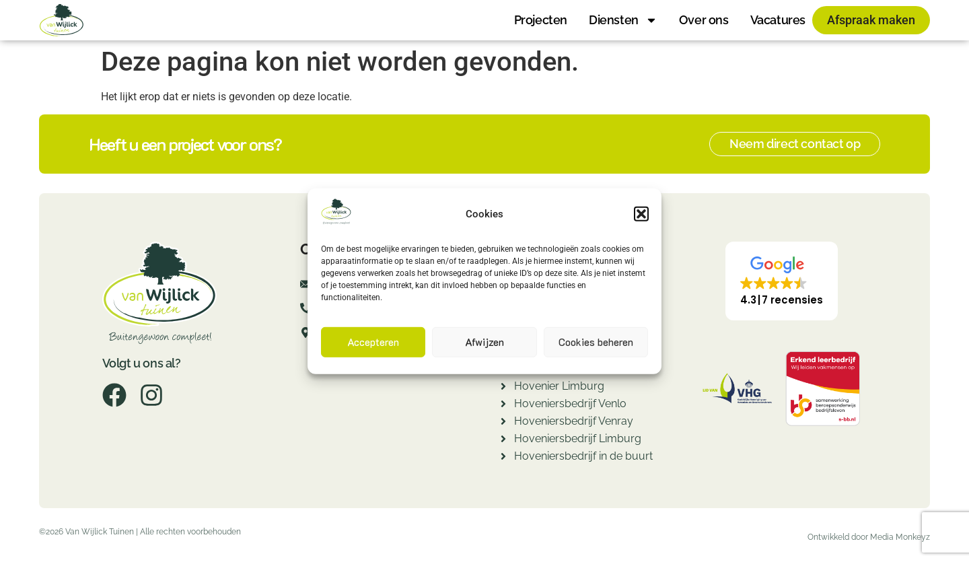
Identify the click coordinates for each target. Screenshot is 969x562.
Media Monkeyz (900, 537)
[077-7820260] (305, 312)
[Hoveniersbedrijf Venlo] (503, 405)
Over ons (704, 20)
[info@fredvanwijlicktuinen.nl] (305, 288)
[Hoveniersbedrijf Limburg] (503, 440)
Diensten (623, 20)
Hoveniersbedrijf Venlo (570, 403)
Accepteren (373, 342)
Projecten (540, 20)
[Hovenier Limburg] (503, 388)
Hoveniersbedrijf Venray (573, 421)
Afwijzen (484, 342)
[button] (641, 214)
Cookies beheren (596, 342)
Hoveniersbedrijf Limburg (577, 438)
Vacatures (777, 20)
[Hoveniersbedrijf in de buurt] (503, 458)
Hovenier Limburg (559, 386)
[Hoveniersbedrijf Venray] (503, 423)
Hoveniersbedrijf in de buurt (583, 456)
